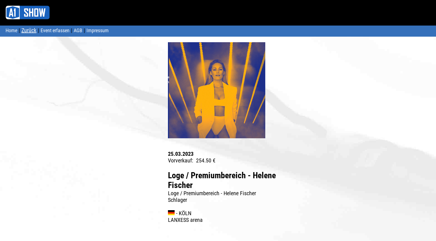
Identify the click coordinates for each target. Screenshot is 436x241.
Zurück (28, 30)
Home (11, 30)
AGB (78, 30)
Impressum (97, 30)
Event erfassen (55, 30)
